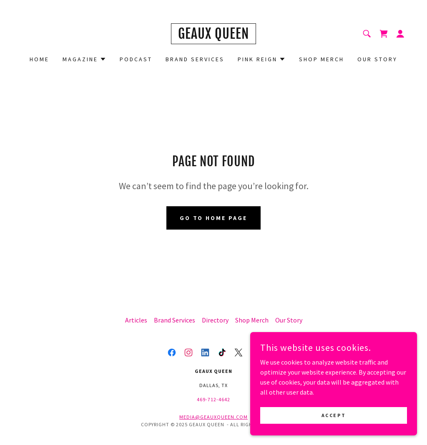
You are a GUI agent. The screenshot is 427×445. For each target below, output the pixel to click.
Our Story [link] (377, 59)
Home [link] (39, 59)
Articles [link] (136, 320)
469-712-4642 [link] (213, 399)
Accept (334, 415)
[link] (213, 36)
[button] (400, 33)
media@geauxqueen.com (213, 417)
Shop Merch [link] (321, 59)
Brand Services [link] (195, 59)
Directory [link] (215, 320)
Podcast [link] (136, 59)
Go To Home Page (214, 218)
